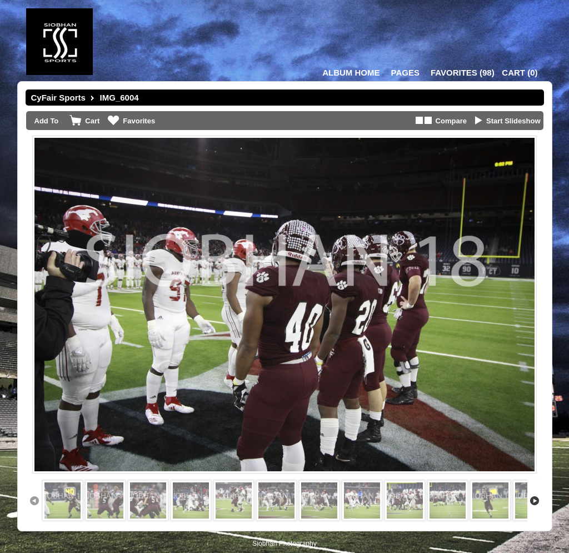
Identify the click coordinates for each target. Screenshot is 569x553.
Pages (405, 72)
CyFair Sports (58, 97)
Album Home (351, 72)
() (463, 72)
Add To (46, 121)
